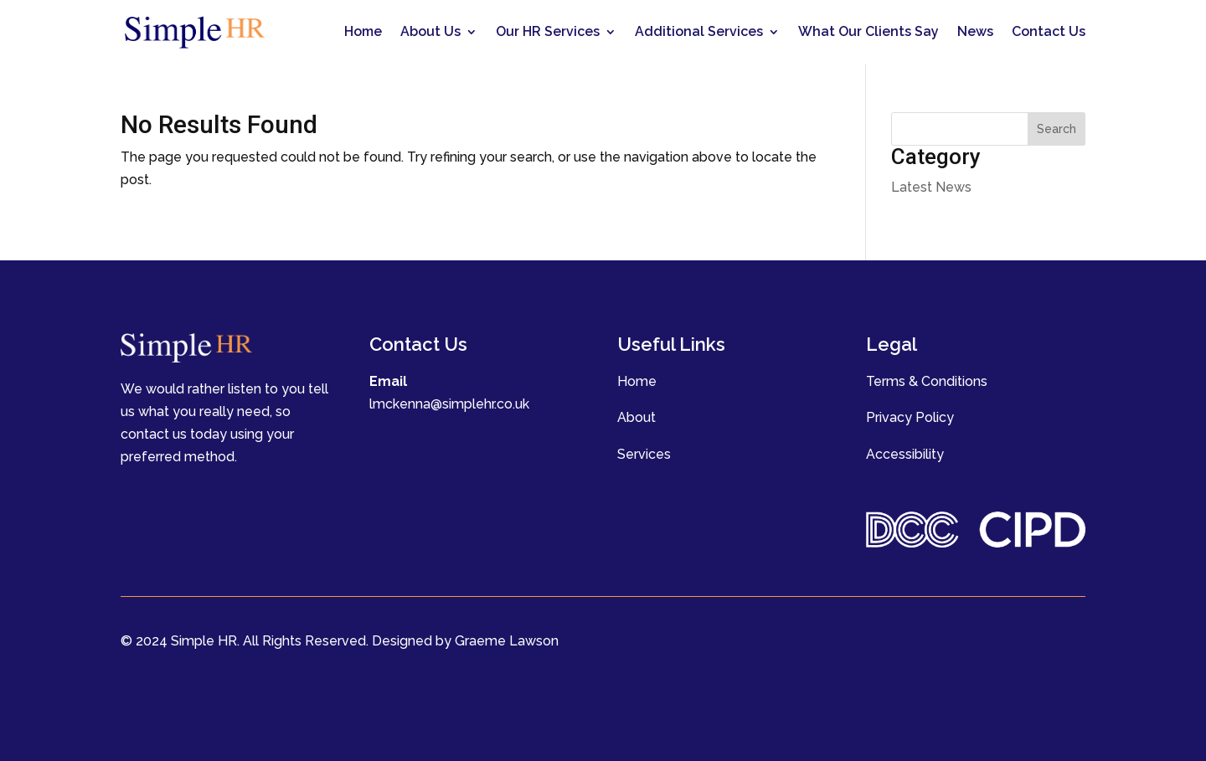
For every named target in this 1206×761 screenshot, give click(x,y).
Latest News (931, 187)
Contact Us (1048, 31)
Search (1056, 129)
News (975, 31)
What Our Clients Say (868, 31)
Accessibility (905, 454)
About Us (430, 31)
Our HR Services (548, 31)
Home (363, 31)
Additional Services (699, 31)
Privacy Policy (910, 417)
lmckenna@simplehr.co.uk (449, 404)
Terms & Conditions (926, 381)
